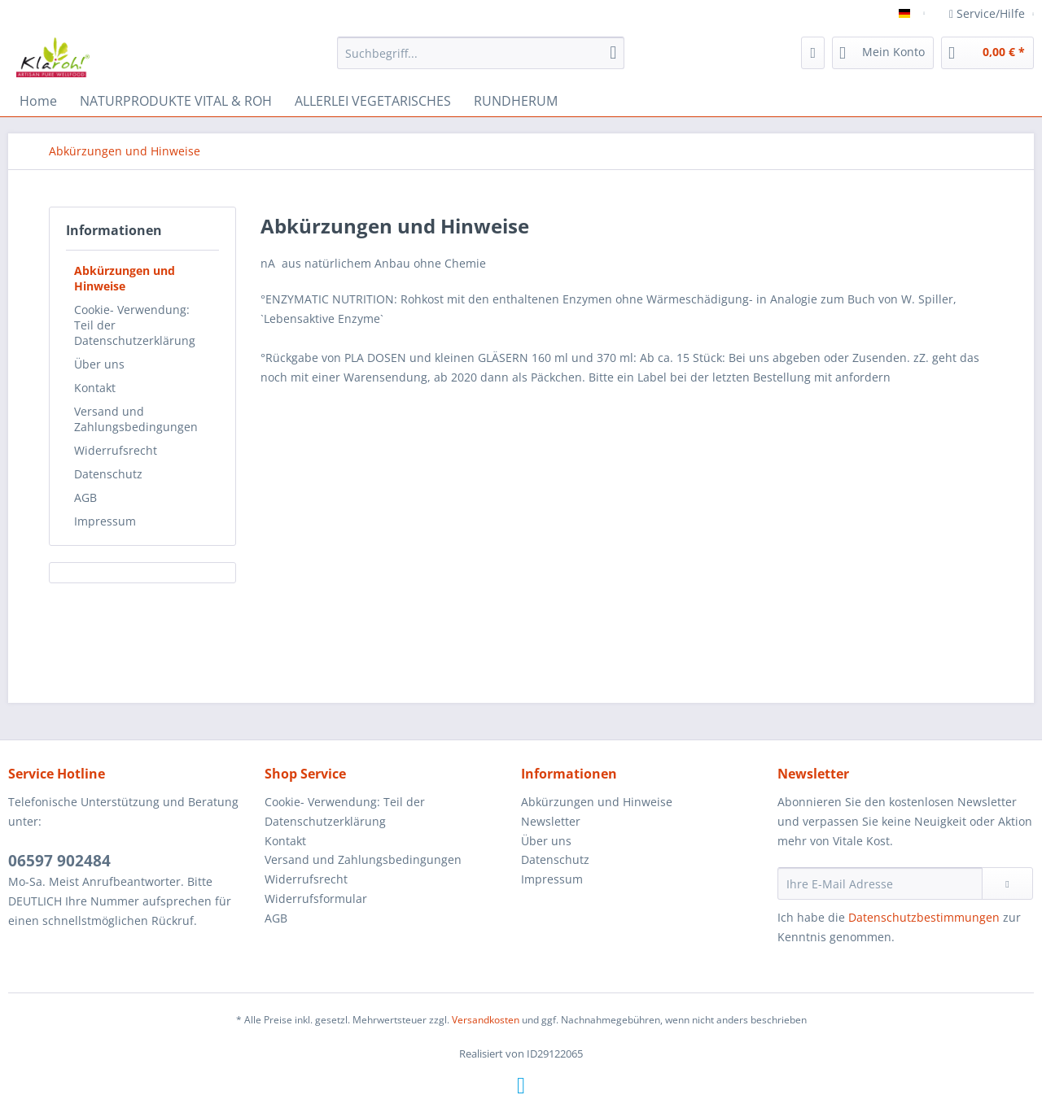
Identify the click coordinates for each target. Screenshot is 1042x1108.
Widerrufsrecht (115, 450)
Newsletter (550, 821)
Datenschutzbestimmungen (924, 917)
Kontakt (95, 387)
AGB (85, 497)
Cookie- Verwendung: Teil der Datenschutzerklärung (134, 325)
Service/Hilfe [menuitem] (988, 13)
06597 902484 (59, 860)
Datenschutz (108, 474)
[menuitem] (480, 61)
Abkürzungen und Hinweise (124, 278)
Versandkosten (485, 1020)
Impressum (105, 521)
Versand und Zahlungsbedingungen (136, 419)
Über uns (99, 364)
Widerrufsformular (316, 898)
